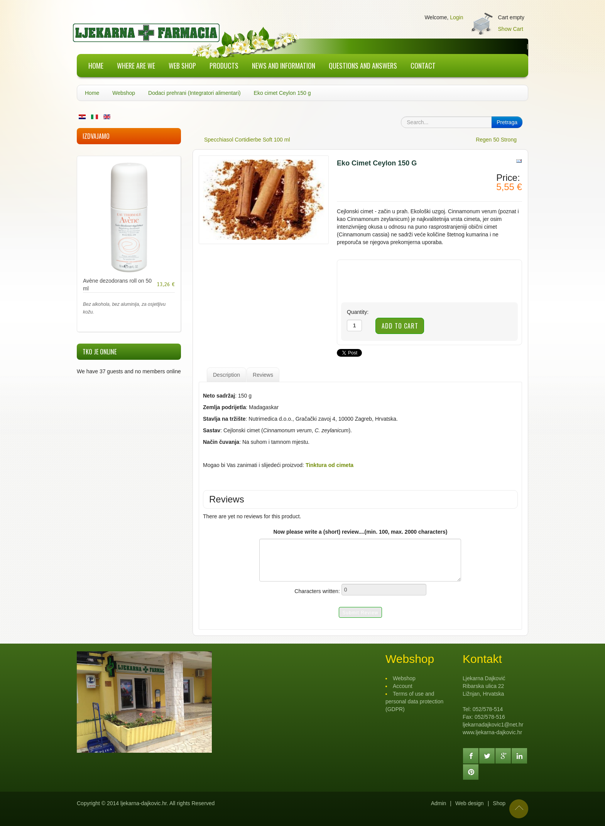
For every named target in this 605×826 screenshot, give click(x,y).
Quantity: (357, 312)
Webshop (123, 93)
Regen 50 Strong (496, 140)
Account (402, 686)
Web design (469, 803)
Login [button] (456, 17)
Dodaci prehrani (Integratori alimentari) (194, 93)
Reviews (263, 375)
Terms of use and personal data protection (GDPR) (414, 701)
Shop (499, 803)
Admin (438, 803)
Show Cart (510, 29)
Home (92, 93)
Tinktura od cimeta (329, 465)
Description (226, 375)
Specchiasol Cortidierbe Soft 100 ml (247, 140)
